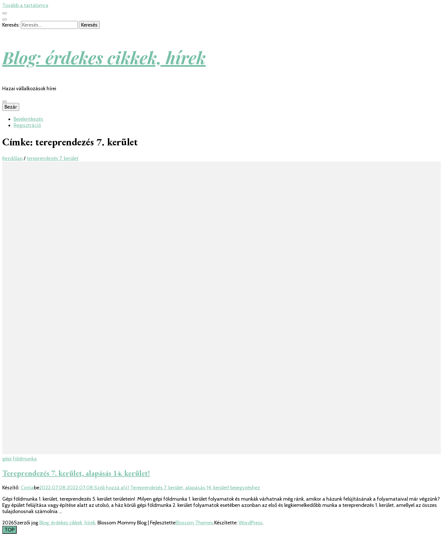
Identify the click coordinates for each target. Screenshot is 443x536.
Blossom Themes (194, 523)
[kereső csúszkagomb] (4, 19)
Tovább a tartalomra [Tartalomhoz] (25, 5)
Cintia (27, 488)
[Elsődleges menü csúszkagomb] (4, 101)
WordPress (250, 523)
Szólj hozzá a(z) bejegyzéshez (177, 488)
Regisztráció (27, 125)
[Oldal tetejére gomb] (9, 530)
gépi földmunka (19, 459)
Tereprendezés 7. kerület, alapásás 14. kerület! (76, 473)
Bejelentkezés (28, 119)
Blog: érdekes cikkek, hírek (104, 57)
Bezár (11, 107)
